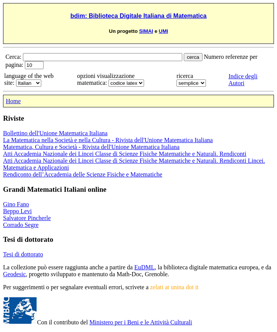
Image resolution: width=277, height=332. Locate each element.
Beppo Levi (17, 211)
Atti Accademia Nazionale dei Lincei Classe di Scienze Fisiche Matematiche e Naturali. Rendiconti (124, 154)
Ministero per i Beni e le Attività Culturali (140, 322)
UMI (163, 31)
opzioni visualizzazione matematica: (106, 79)
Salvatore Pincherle (27, 218)
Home (13, 101)
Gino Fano (16, 204)
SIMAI (146, 31)
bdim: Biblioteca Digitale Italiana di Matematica (138, 16)
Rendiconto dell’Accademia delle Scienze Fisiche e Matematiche (82, 174)
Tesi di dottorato (23, 254)
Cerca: (14, 56)
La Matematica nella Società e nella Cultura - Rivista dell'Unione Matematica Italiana (108, 140)
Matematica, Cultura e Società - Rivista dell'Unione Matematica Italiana (91, 147)
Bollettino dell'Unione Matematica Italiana (55, 133)
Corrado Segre (21, 225)
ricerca (185, 76)
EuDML (144, 267)
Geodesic (14, 274)
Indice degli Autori (243, 79)
